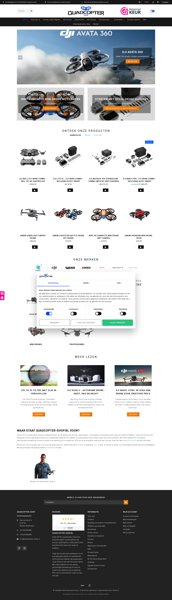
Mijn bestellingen (130, 519)
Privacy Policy (93, 552)
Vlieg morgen (50, 108)
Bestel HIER (132, 61)
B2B (89, 549)
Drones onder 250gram (51, 19)
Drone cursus (93, 533)
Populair (98, 135)
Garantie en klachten (96, 536)
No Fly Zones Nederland (97, 559)
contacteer (50, 447)
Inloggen (165, 2)
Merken (96, 24)
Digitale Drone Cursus (96, 565)
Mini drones (91, 19)
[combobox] (25, 11)
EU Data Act (92, 569)
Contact (91, 519)
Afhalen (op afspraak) (96, 526)
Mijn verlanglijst (129, 526)
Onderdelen (118, 19)
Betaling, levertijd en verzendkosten (102, 523)
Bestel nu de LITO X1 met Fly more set (121, 108)
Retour (90, 542)
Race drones (79, 19)
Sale (144, 19)
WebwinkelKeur (104, 594)
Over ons (91, 516)
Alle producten (129, 533)
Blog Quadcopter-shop (81, 24)
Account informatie (131, 516)
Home (25, 19)
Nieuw (87, 135)
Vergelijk (126, 529)
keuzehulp (80, 445)
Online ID (116, 590)
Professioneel (104, 19)
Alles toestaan (117, 323)
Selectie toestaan (86, 323)
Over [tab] (119, 283)
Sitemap (91, 562)
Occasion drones (133, 19)
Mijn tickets (127, 523)
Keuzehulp (92, 529)
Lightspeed (93, 590)
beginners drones (129, 440)
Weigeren (54, 323)
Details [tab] (86, 283)
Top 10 (96, 445)
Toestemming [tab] (53, 283)
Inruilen (91, 539)
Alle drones (67, 19)
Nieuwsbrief (92, 556)
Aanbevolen (75, 135)
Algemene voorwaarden (97, 546)
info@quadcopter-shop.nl (30, 539)
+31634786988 (25, 530)
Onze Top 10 (35, 19)
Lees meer (39, 414)
